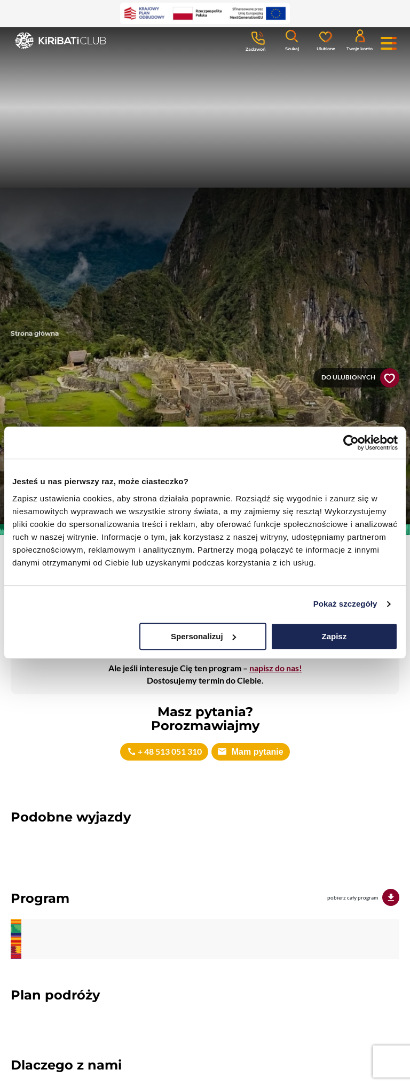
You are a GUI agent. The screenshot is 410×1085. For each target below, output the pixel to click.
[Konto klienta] (359, 39)
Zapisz (334, 636)
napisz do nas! (275, 668)
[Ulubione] (325, 40)
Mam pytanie (256, 751)
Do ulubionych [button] (348, 377)
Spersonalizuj (203, 636)
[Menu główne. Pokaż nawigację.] (388, 43)
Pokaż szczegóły (345, 603)
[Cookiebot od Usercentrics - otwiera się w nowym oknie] (351, 443)
